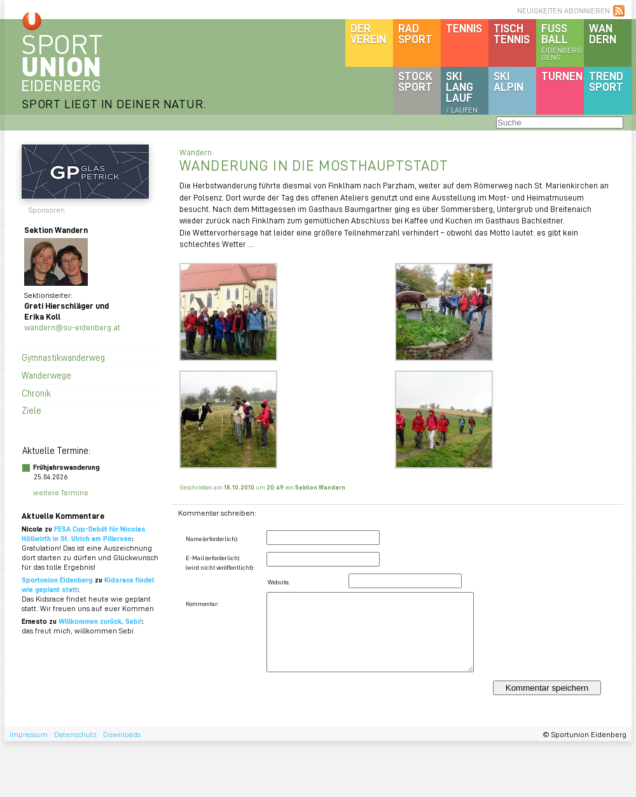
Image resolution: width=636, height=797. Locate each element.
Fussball (562, 41)
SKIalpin (508, 81)
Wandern (602, 33)
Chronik (36, 392)
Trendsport (606, 81)
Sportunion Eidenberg (57, 579)
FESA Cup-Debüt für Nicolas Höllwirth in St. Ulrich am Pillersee (84, 533)
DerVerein (368, 33)
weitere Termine (60, 492)
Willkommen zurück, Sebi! (100, 621)
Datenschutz (75, 734)
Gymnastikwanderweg (63, 357)
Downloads (122, 734)
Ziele (31, 410)
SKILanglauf (462, 92)
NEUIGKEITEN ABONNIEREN (563, 10)
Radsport (415, 33)
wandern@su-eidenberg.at (72, 326)
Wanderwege (46, 375)
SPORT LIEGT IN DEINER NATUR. (113, 103)
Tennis (464, 28)
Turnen (562, 76)
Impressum (29, 734)
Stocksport (415, 81)
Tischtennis (512, 33)
